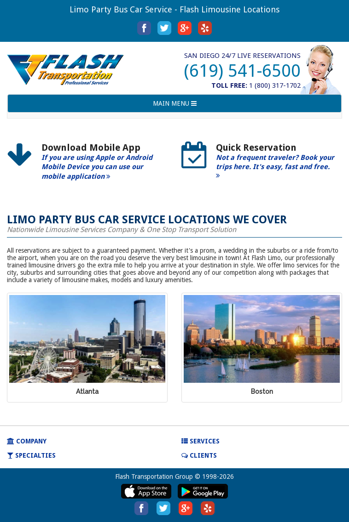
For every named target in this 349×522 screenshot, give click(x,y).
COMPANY (27, 441)
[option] (87, 165)
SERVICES (200, 441)
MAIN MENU (174, 105)
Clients (199, 455)
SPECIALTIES (31, 455)
